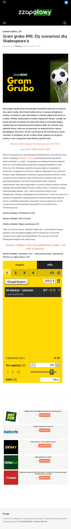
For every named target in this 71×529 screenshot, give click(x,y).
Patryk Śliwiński (27, 521)
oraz (22, 149)
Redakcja (18, 46)
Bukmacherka (10, 31)
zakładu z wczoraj (27, 158)
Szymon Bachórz (40, 521)
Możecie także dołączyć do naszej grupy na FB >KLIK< (35, 144)
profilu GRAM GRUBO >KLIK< (38, 149)
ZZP (20, 31)
